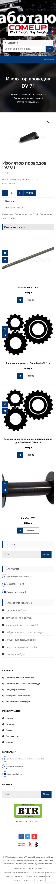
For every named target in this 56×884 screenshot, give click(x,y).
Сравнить (9, 201)
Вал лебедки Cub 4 (28, 287)
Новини (9, 742)
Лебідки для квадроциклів (16, 872)
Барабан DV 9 (28, 517)
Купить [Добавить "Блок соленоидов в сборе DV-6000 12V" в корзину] (30, 376)
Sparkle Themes (45, 863)
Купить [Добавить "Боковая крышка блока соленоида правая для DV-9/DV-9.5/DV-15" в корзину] (30, 455)
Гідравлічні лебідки (16, 610)
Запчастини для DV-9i (26, 214)
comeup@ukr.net (29, 3)
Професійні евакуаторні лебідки (23, 647)
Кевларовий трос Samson (18, 695)
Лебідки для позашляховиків (21, 639)
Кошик (40, 880)
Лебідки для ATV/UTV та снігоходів (25, 632)
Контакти (28, 880)
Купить (29, 193)
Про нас (9, 718)
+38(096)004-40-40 (16, 584)
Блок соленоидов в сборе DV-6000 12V (28, 363)
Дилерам (10, 724)
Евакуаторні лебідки (16, 689)
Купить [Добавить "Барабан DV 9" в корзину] (30, 530)
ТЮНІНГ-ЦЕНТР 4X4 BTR (28, 821)
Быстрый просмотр (5, 253)
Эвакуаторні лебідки (42, 872)
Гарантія (10, 730)
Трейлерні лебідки (15, 654)
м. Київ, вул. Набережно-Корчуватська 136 (29, 11)
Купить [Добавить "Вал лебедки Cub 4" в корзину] (30, 300)
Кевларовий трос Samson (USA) (22, 625)
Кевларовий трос (14, 876)
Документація (12, 736)
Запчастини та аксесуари (19, 617)
